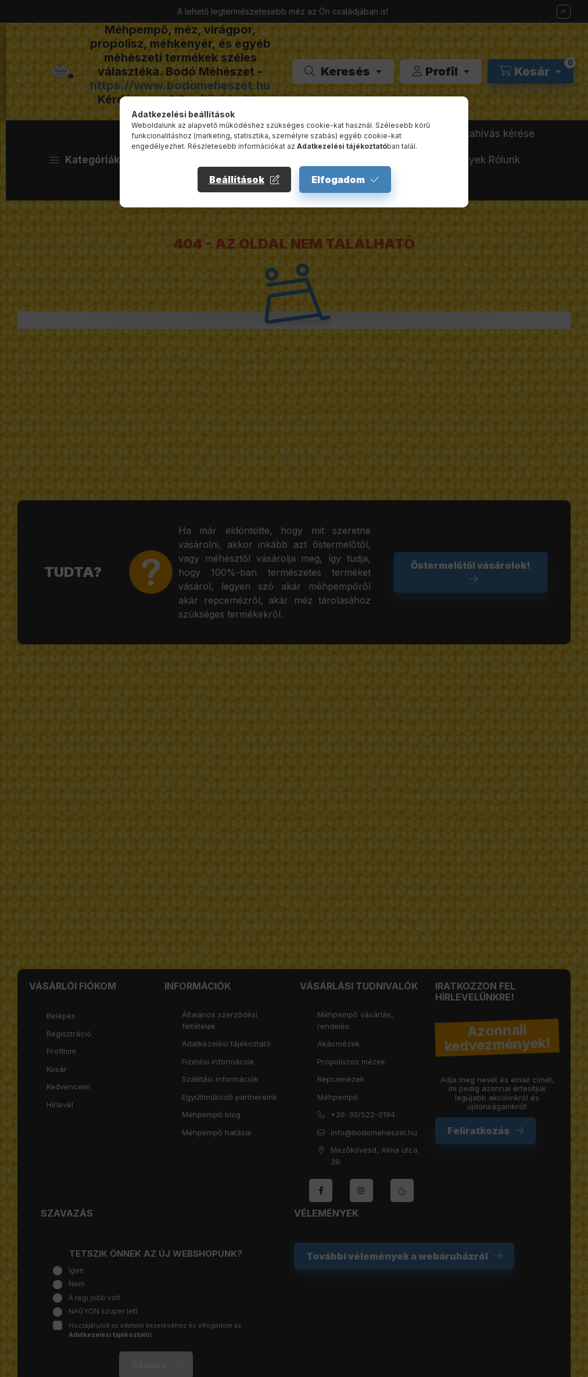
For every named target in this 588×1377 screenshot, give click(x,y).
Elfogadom (338, 179)
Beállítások (236, 179)
